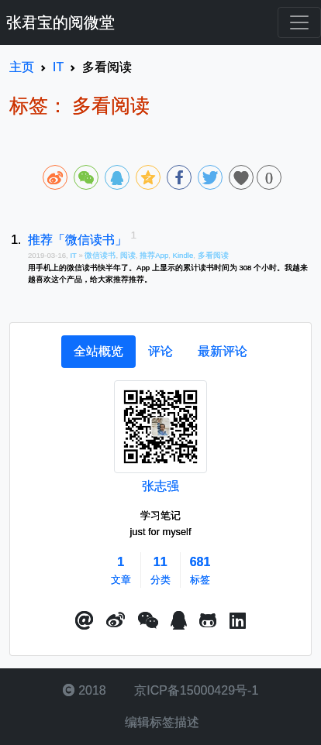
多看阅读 (213, 255)
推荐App (154, 255)
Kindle (183, 255)
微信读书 (100, 255)
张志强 (160, 486)
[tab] (98, 351)
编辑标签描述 (160, 722)
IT (74, 255)
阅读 (128, 255)
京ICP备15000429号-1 (195, 690)
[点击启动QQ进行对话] (178, 621)
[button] (84, 621)
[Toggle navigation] (299, 22)
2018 (84, 690)
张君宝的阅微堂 (60, 22)
